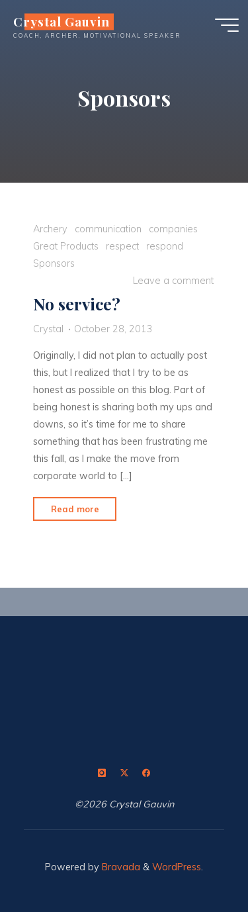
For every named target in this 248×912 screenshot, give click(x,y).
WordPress (176, 867)
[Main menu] (227, 25)
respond (164, 245)
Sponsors (54, 263)
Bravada (119, 867)
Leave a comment (173, 280)
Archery (50, 228)
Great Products (66, 245)
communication (108, 228)
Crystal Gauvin (61, 21)
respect (122, 245)
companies (173, 228)
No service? (76, 303)
